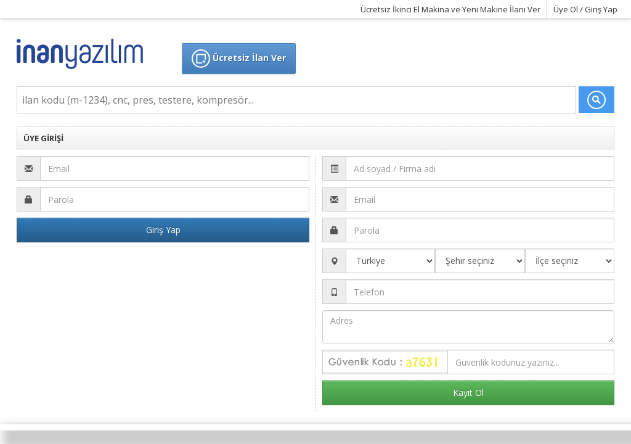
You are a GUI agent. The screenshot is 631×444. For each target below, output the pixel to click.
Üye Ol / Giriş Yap (585, 9)
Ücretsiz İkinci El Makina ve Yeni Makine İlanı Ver (450, 9)
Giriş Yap (163, 230)
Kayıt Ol (468, 392)
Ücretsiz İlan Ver (239, 58)
